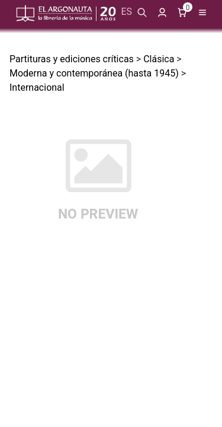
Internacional (37, 87)
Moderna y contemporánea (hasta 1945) (94, 73)
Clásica (158, 59)
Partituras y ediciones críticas (71, 59)
